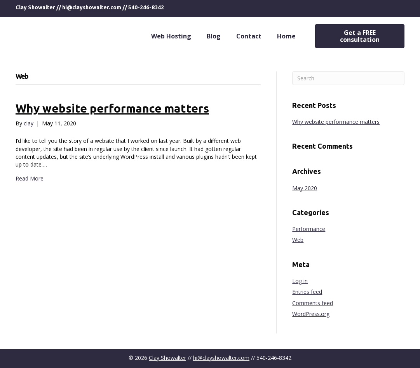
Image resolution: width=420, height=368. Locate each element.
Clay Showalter (35, 7)
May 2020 (304, 188)
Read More (30, 178)
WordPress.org (310, 314)
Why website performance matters (112, 108)
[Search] (348, 78)
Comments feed (312, 303)
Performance (308, 229)
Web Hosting (171, 36)
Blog (214, 36)
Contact (248, 36)
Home (286, 36)
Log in (300, 281)
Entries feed (307, 291)
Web (297, 239)
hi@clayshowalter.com (91, 7)
